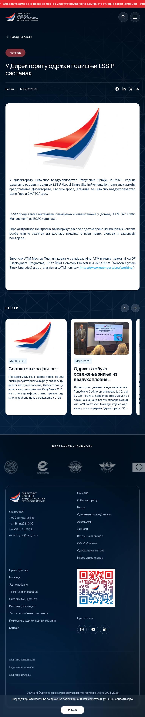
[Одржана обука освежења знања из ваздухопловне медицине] (101, 338)
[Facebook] (117, 89)
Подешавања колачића (21, 667)
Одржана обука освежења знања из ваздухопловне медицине (95, 374)
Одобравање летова (90, 550)
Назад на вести (18, 37)
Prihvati (72, 710)
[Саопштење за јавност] (36, 338)
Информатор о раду (90, 557)
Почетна (82, 493)
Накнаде (14, 577)
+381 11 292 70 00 (23, 523)
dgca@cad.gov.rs (28, 535)
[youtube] (93, 629)
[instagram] (82, 629)
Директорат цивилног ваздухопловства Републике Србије (72, 692)
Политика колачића (20, 675)
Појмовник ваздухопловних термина (32, 620)
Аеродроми (84, 521)
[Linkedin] (124, 89)
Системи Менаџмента (23, 599)
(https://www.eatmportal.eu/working (106, 267)
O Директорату (87, 500)
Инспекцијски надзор (22, 606)
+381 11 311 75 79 (23, 529)
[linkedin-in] (104, 629)
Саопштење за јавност (33, 368)
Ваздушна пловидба (90, 536)
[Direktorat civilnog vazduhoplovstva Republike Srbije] (21, 17)
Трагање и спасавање (23, 591)
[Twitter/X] (131, 89)
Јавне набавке (18, 584)
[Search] (123, 17)
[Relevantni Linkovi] (15, 467)
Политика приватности (22, 659)
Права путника (18, 570)
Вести (9, 89)
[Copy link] (138, 89)
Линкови (82, 528)
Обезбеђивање (87, 543)
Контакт (14, 627)
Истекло (15, 52)
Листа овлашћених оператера (28, 613)
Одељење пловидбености (94, 514)
